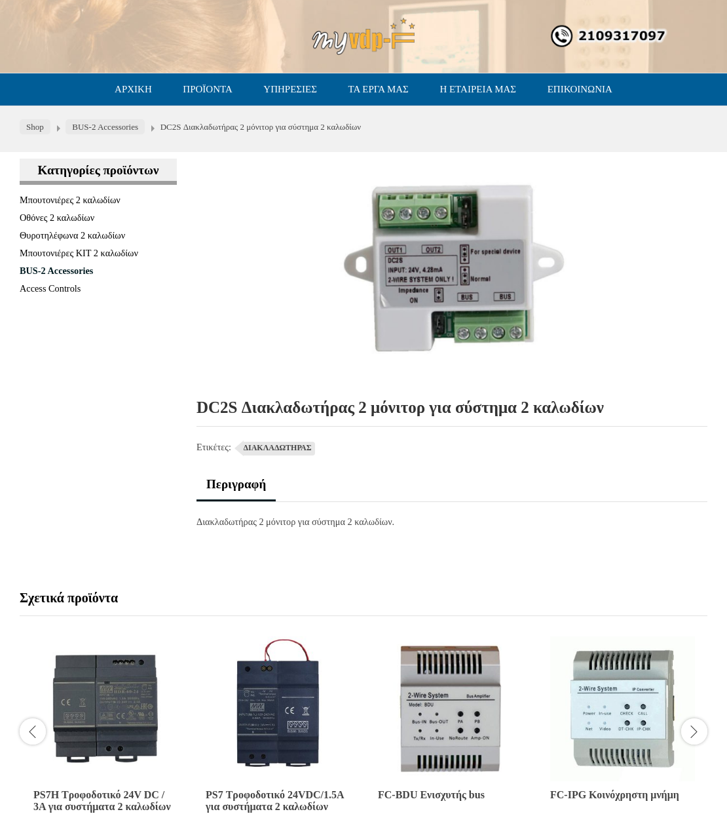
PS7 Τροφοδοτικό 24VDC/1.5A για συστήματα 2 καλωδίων (275, 800)
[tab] (236, 489)
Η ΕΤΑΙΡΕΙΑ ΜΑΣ (477, 89)
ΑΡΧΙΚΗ (133, 89)
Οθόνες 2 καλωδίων (57, 217)
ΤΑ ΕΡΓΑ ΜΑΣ (378, 89)
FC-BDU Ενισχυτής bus (431, 794)
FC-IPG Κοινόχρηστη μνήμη (614, 794)
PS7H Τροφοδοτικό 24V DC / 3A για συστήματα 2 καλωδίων (102, 800)
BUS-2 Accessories (56, 270)
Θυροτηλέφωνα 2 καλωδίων (72, 235)
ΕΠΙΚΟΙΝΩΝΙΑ (580, 89)
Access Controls (50, 288)
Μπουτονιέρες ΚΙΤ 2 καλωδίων (79, 253)
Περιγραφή (236, 484)
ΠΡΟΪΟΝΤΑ (207, 89)
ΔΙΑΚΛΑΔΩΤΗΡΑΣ (278, 447)
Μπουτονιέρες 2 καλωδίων (70, 200)
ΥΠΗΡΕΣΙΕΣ (290, 89)
